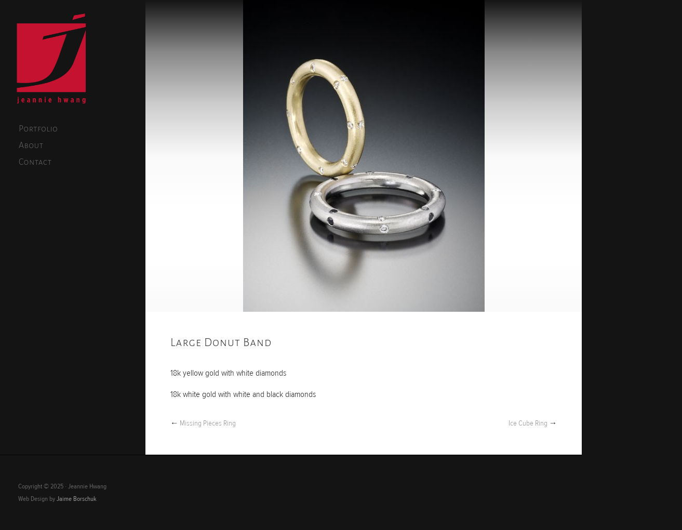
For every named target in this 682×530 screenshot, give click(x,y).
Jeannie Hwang (51, 60)
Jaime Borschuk (77, 499)
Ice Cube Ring (528, 423)
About (31, 145)
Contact (35, 162)
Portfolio (38, 129)
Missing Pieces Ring (208, 423)
